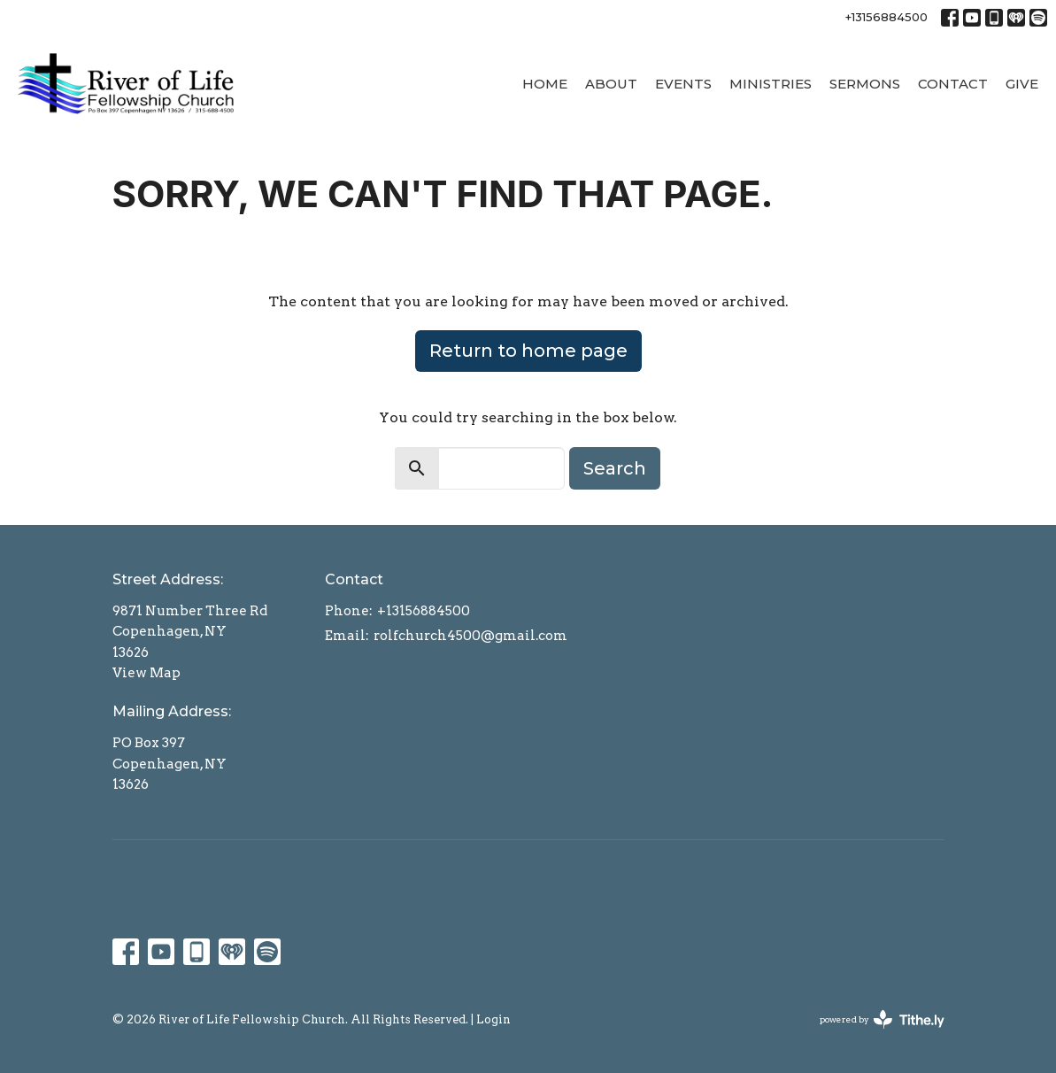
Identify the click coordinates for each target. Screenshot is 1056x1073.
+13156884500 (886, 17)
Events (683, 83)
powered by (882, 1019)
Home (544, 83)
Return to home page (528, 350)
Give (1022, 83)
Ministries (770, 83)
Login (493, 1019)
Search (614, 468)
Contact (953, 83)
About (611, 83)
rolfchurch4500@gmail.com (470, 636)
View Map (146, 673)
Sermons (864, 83)
